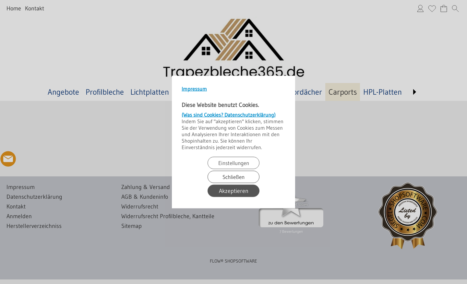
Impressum (194, 89)
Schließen (233, 176)
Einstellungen (233, 163)
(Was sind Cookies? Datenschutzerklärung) (229, 115)
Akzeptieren (233, 191)
